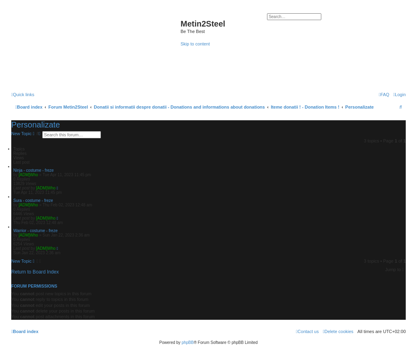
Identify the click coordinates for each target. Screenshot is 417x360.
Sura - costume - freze (33, 200)
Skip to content (195, 43)
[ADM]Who (28, 175)
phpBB (188, 342)
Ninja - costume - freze (33, 170)
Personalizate (35, 124)
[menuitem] (399, 94)
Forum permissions (34, 286)
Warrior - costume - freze (35, 230)
